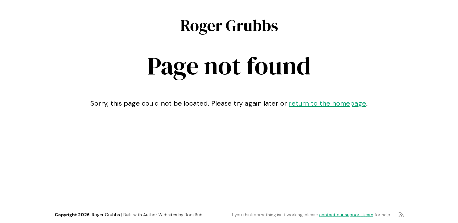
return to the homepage (327, 103)
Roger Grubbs (229, 25)
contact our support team (346, 214)
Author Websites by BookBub (173, 214)
